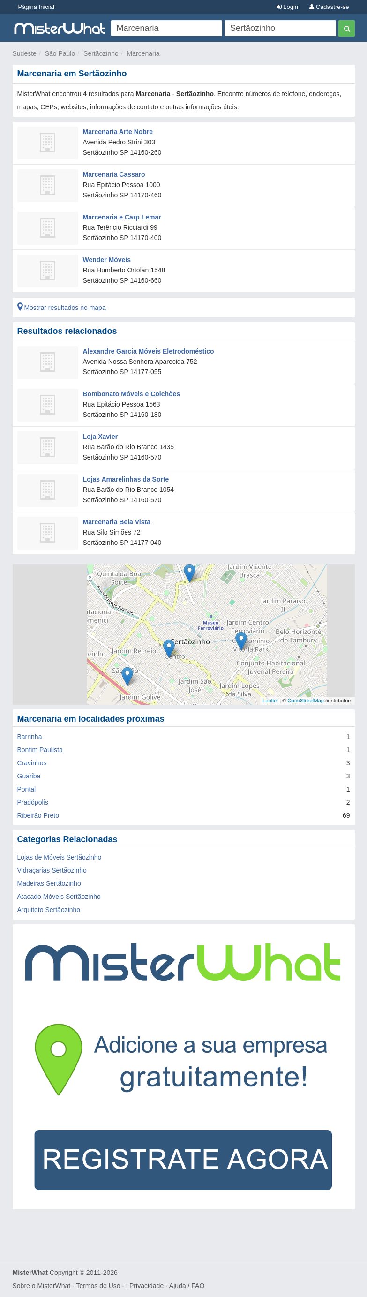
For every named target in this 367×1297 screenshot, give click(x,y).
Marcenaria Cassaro (114, 174)
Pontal (26, 789)
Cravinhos (32, 763)
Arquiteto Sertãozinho (49, 909)
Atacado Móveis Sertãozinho (59, 896)
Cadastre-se (329, 6)
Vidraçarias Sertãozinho (52, 870)
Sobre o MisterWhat (42, 1285)
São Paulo (60, 53)
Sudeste (25, 53)
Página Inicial (36, 6)
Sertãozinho (101, 53)
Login (287, 6)
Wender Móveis (107, 260)
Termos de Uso (98, 1285)
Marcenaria (143, 53)
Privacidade (146, 1285)
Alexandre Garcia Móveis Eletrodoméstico (148, 351)
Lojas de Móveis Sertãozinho (59, 857)
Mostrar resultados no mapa (61, 307)
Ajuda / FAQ (186, 1285)
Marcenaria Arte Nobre (118, 132)
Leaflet (270, 700)
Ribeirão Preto (38, 815)
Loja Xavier (100, 436)
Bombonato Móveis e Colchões (131, 394)
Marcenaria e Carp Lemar (122, 217)
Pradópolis (32, 802)
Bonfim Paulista (40, 750)
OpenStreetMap (305, 700)
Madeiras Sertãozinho (49, 883)
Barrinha (29, 736)
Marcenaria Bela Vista (117, 522)
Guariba (29, 776)
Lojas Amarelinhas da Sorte (126, 479)
